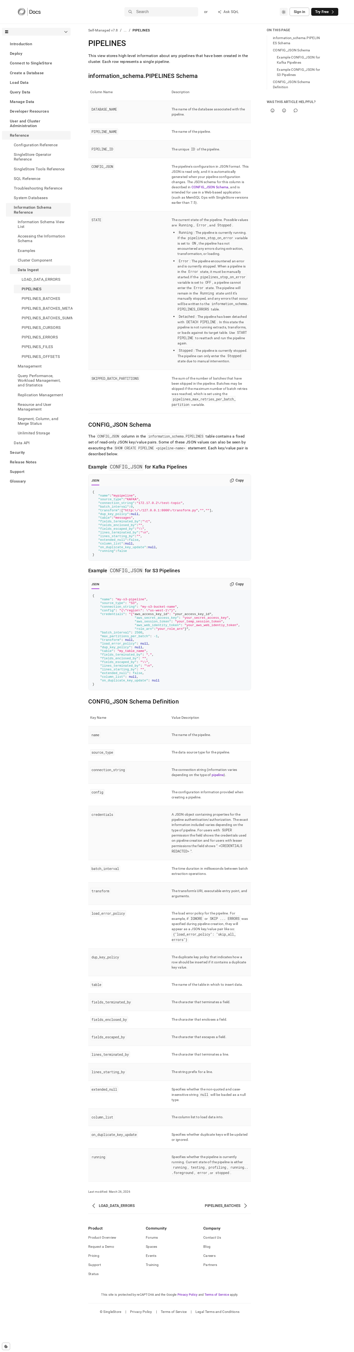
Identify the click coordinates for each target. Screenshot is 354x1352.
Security (17, 452)
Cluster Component (35, 260)
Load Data (19, 82)
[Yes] (272, 110)
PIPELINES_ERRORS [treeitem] (40, 337)
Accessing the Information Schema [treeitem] (41, 238)
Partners (210, 1296)
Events (151, 1287)
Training (152, 1296)
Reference (19, 135)
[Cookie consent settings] (6, 1346)
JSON (95, 480)
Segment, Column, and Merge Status (38, 421)
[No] (284, 110)
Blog (206, 1278)
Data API (22, 443)
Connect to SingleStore (31, 63)
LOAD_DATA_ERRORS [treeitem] (41, 279)
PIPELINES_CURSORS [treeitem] (41, 327)
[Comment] (295, 110)
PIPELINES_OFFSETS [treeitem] (41, 356)
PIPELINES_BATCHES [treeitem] (41, 298)
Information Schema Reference (33, 209)
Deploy (16, 53)
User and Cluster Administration (25, 123)
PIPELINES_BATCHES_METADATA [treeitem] (46, 308)
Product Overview (102, 1269)
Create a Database (27, 73)
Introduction (21, 44)
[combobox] (284, 12)
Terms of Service (217, 1326)
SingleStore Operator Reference (32, 157)
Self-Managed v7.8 (103, 30)
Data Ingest (28, 269)
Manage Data (22, 101)
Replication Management (40, 395)
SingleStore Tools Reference (39, 169)
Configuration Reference (36, 145)
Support (17, 471)
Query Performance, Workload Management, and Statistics (39, 380)
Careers (209, 1287)
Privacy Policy (187, 1326)
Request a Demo (101, 1278)
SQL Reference (27, 178)
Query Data (20, 92)
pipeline (218, 806)
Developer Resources (29, 111)
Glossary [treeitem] (18, 481)
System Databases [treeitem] (31, 197)
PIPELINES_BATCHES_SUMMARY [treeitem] (46, 318)
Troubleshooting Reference (38, 188)
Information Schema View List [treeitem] (41, 224)
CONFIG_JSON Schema (210, 187)
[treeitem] (36, 44)
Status (93, 1306)
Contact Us (212, 1269)
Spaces (151, 1278)
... (125, 30)
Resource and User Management (34, 406)
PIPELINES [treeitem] (32, 289)
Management (30, 366)
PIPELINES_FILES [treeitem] (37, 346)
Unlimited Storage (34, 433)
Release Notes (23, 462)
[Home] (29, 12)
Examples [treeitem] (26, 250)
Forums (152, 1269)
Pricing (93, 1287)
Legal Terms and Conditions (217, 1343)
